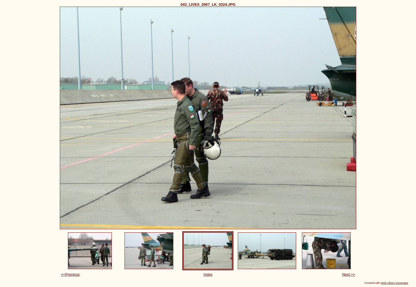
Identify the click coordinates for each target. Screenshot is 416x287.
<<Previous (70, 274)
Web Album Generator (394, 282)
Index (207, 274)
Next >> (348, 274)
